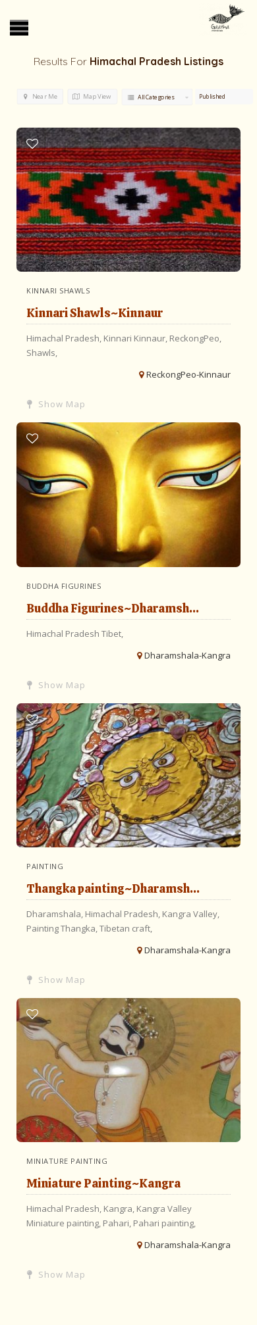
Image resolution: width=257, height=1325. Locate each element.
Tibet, (112, 633)
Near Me (40, 96)
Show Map (56, 404)
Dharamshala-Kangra (187, 655)
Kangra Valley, (190, 914)
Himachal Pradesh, (64, 338)
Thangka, (80, 928)
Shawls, (41, 353)
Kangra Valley (164, 1208)
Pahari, (118, 1223)
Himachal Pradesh (63, 633)
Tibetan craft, (126, 928)
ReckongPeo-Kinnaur (188, 374)
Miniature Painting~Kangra (103, 1183)
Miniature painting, (64, 1223)
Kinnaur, (151, 338)
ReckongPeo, (195, 338)
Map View (91, 96)
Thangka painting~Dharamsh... (113, 888)
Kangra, (119, 1208)
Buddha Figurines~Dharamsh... (112, 608)
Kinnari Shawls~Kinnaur (94, 312)
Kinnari (118, 338)
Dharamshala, (55, 914)
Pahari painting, (164, 1223)
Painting (43, 928)
